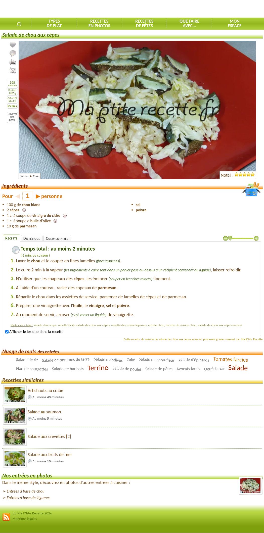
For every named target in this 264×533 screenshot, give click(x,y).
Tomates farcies (230, 359)
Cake (131, 359)
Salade (238, 367)
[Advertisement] (205, 9)
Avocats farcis (188, 368)
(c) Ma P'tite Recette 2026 (32, 513)
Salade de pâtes (158, 368)
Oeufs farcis (214, 369)
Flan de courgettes (32, 369)
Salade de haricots (68, 368)
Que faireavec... (189, 23)
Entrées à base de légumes (28, 497)
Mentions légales (25, 519)
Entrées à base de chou (26, 491)
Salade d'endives (108, 359)
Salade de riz (27, 359)
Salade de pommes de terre (66, 359)
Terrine (97, 367)
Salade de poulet (127, 368)
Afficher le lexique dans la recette (34, 331)
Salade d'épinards (194, 360)
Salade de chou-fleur (157, 359)
